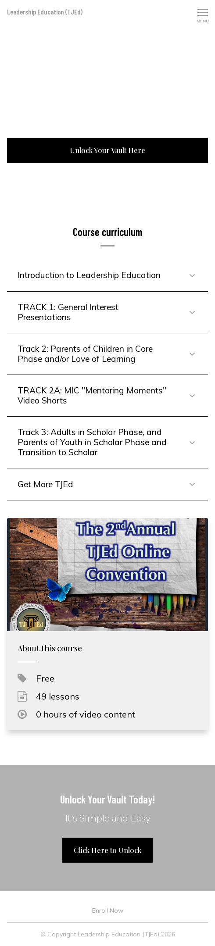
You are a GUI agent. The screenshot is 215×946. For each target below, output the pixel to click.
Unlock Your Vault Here (107, 150)
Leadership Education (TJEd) (44, 11)
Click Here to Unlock (107, 850)
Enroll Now (107, 910)
